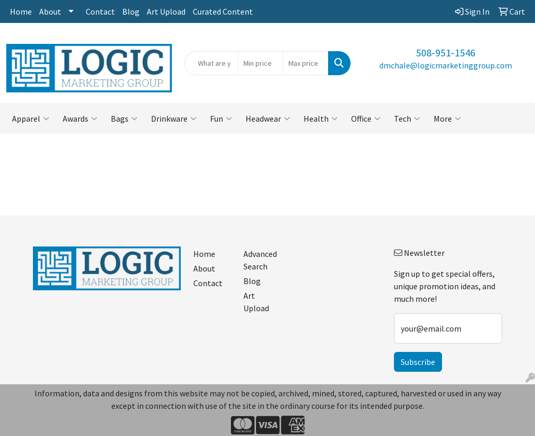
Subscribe (418, 362)
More (447, 118)
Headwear (268, 118)
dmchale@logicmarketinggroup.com (445, 65)
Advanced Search (260, 260)
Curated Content (223, 11)
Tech (407, 118)
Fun (221, 118)
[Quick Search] (211, 63)
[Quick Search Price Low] (260, 63)
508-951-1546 (445, 52)
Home (21, 11)
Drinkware (173, 118)
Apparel (30, 118)
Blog (130, 11)
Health (321, 118)
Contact (100, 11)
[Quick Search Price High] (305, 63)
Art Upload (166, 11)
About (50, 11)
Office (365, 118)
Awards (80, 118)
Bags (124, 118)
